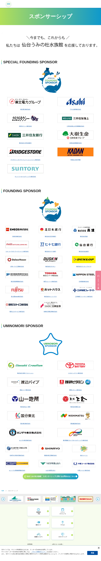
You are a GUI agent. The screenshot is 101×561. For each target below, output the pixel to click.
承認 (92, 553)
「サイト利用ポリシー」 (39, 551)
